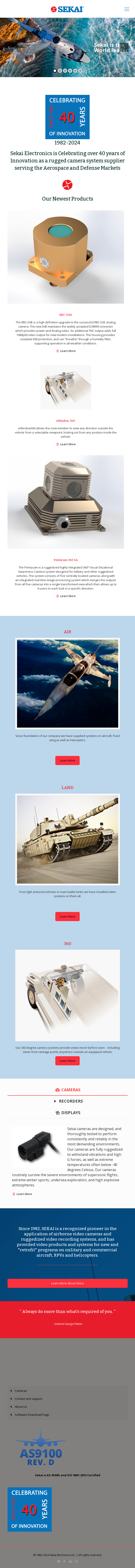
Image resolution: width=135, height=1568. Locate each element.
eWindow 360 (65, 420)
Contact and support (28, 1399)
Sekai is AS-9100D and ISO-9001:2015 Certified (67, 1475)
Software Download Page (32, 1415)
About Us (21, 1407)
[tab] (68, 1089)
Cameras (21, 1391)
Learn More (68, 351)
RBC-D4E (65, 314)
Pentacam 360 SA (66, 560)
